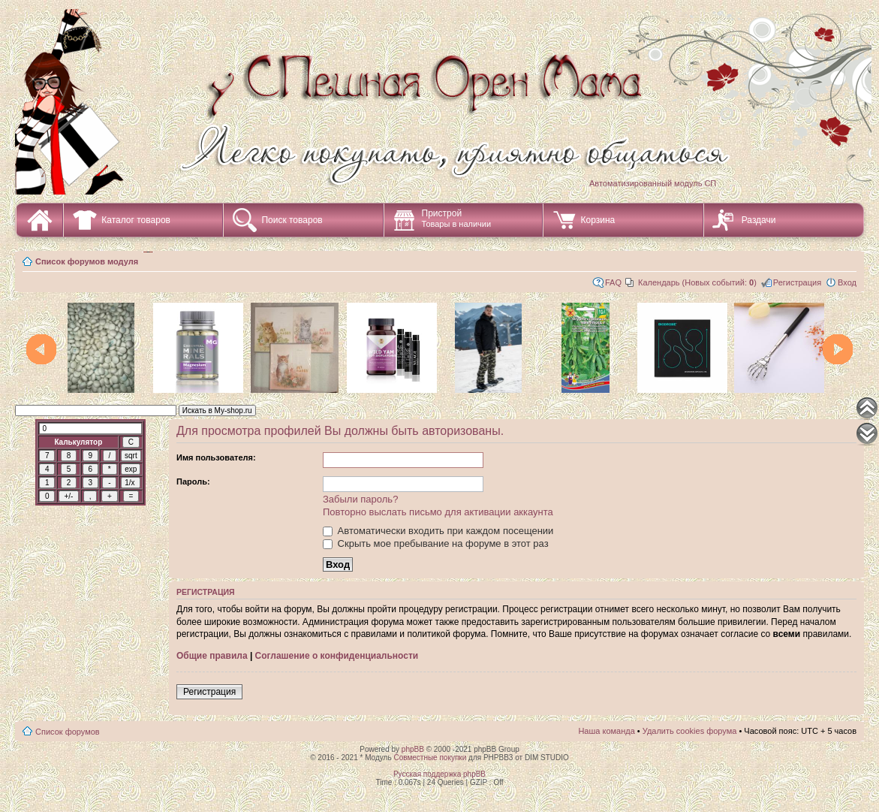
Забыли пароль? (360, 499)
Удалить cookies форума (690, 730)
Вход (847, 282)
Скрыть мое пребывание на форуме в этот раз (436, 543)
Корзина (598, 220)
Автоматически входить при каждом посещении (438, 530)
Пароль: (193, 481)
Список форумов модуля (86, 261)
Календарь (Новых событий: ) (697, 282)
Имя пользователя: (216, 457)
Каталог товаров (135, 220)
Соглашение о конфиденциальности (337, 656)
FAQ (613, 282)
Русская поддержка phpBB (439, 774)
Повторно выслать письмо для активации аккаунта (438, 512)
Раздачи (759, 220)
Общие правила (212, 656)
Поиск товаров (291, 220)
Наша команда (606, 730)
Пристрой (457, 218)
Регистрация (797, 282)
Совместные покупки (429, 757)
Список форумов (67, 731)
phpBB (413, 749)
